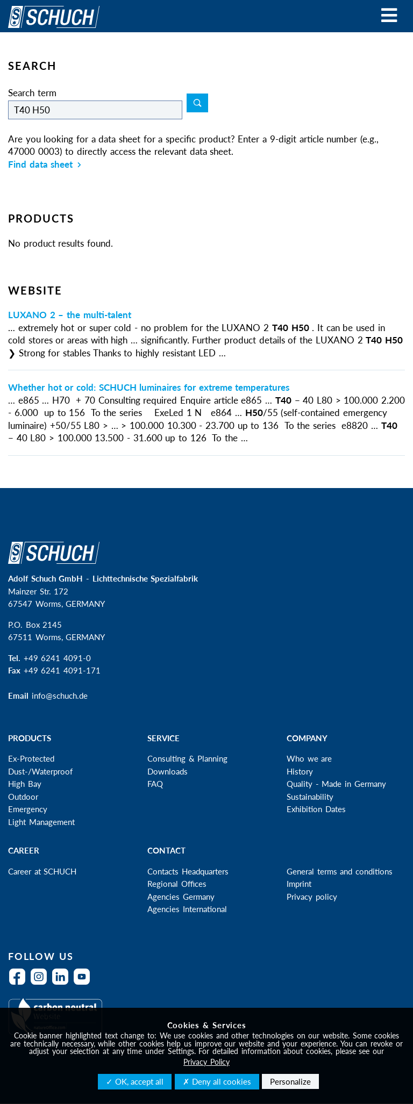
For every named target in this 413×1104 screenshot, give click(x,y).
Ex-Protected (31, 758)
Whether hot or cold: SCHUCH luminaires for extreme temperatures (148, 387)
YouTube (84, 983)
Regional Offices (176, 883)
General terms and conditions (340, 871)
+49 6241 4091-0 (57, 658)
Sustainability (310, 796)
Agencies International (187, 909)
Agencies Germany (181, 896)
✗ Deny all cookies (217, 1081)
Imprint (299, 883)
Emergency (27, 809)
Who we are (309, 758)
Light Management (41, 822)
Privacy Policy (206, 1061)
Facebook (20, 983)
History (300, 771)
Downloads (167, 771)
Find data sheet (44, 164)
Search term (32, 92)
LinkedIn (63, 983)
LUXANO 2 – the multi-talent (69, 314)
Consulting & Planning (187, 758)
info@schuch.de (60, 695)
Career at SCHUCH (42, 871)
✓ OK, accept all (134, 1081)
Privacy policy (312, 896)
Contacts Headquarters (188, 871)
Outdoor (23, 796)
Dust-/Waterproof (40, 771)
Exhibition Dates (316, 809)
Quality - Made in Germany (336, 783)
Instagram (41, 983)
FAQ (155, 783)
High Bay (24, 783)
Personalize (290, 1081)
